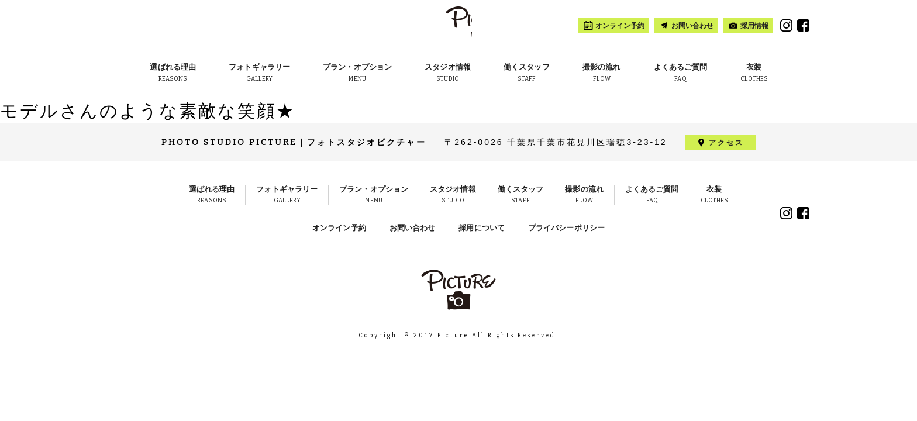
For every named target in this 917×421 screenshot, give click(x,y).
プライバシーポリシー (566, 227)
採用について (481, 227)
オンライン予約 (339, 227)
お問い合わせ (412, 227)
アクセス (726, 143)
